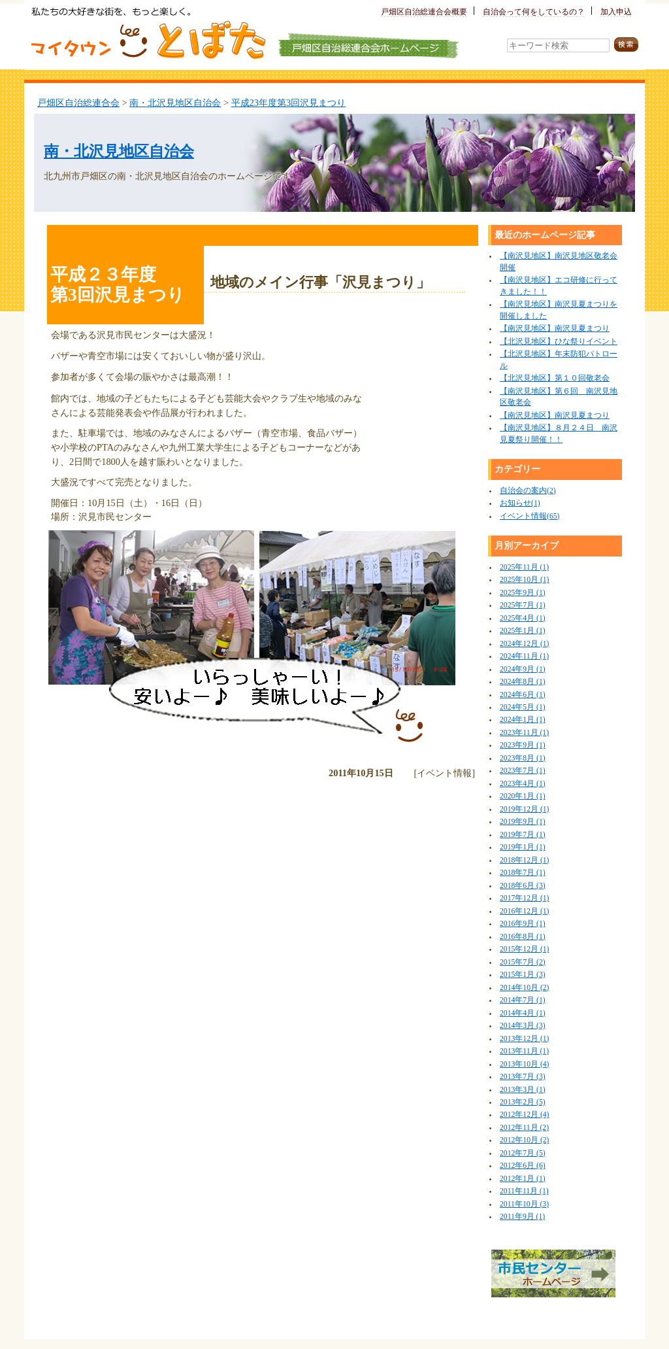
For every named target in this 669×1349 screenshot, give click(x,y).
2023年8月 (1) (523, 758)
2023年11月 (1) (524, 732)
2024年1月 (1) (523, 719)
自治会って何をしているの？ (534, 12)
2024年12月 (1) (524, 644)
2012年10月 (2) (524, 1140)
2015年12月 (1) (524, 949)
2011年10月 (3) (524, 1204)
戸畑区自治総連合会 (78, 102)
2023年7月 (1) (523, 770)
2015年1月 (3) (523, 974)
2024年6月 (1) (523, 695)
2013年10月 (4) (524, 1064)
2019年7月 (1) (523, 834)
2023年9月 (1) (523, 745)
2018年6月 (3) (523, 885)
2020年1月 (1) (523, 796)
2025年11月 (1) (524, 567)
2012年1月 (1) (523, 1178)
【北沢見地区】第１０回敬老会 (555, 378)
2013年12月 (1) (524, 1038)
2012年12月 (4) (524, 1114)
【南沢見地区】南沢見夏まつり (555, 328)
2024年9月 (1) (523, 669)
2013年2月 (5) (523, 1102)
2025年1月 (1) (523, 630)
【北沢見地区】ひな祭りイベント (558, 341)
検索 (626, 44)
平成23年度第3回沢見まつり (288, 102)
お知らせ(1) (520, 503)
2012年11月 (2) (524, 1127)
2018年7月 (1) (523, 872)
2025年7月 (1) (523, 605)
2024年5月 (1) (523, 707)
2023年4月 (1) (523, 783)
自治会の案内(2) (528, 491)
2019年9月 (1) (523, 821)
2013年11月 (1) (524, 1051)
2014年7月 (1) (523, 1000)
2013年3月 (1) (523, 1089)
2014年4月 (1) (523, 1013)
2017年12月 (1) (524, 898)
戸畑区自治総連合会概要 (424, 12)
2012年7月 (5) (523, 1153)
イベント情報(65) (529, 516)
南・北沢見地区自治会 (175, 102)
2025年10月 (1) (524, 579)
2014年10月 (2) (524, 987)
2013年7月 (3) (523, 1076)
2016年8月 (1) (523, 936)
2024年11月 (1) (524, 656)
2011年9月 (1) (522, 1216)
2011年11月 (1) (524, 1191)
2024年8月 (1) (523, 681)
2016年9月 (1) (523, 923)
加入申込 (616, 12)
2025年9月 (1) (523, 593)
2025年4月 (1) (523, 618)
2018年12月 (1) (524, 860)
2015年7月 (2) (523, 962)
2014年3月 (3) (523, 1025)
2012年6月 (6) (523, 1165)
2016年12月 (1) (524, 911)
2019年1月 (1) (523, 847)
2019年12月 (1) (524, 809)
